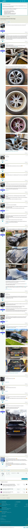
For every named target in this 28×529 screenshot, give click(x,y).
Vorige (2, 470)
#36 (27, 377)
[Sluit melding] (26, 4)
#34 (27, 315)
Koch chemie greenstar (4, 511)
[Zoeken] (27, 1)
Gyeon (16, 46)
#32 (27, 293)
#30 (27, 214)
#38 (27, 395)
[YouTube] (27, 527)
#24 (27, 155)
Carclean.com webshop (22, 8)
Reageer (27, 41)
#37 (27, 386)
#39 (27, 404)
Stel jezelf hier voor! (4, 505)
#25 (27, 164)
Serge (24, 489)
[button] (1, 1)
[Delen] (25, 34)
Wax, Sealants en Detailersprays (5, 509)
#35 (27, 325)
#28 (27, 194)
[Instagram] (25, 527)
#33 (27, 302)
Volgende (9, 470)
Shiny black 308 (26, 506)
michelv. (24, 492)
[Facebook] (24, 527)
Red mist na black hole (4, 507)
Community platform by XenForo (7, 527)
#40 (27, 457)
